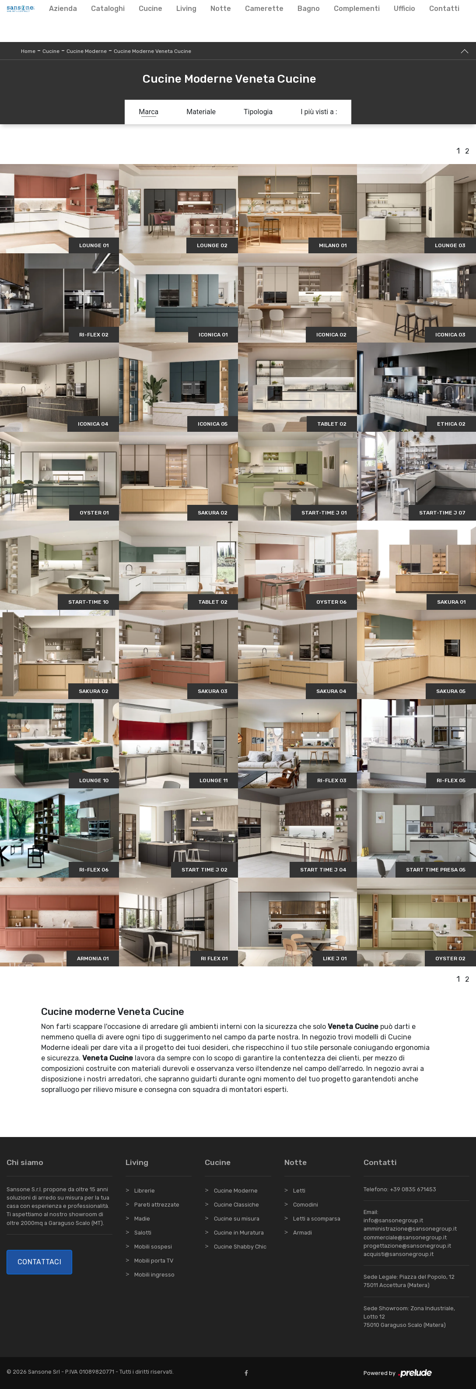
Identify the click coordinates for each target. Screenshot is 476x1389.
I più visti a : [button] (319, 112)
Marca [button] (148, 112)
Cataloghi (108, 8)
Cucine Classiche (236, 1204)
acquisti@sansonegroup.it (399, 1254)
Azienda (63, 8)
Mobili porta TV (153, 1260)
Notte (220, 8)
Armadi (302, 1232)
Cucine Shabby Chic (240, 1246)
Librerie (144, 1190)
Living (186, 8)
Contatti (444, 8)
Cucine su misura (236, 1218)
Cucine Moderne (86, 51)
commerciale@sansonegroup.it (405, 1237)
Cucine (150, 8)
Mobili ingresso (154, 1274)
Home (28, 51)
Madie (142, 1218)
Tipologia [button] (258, 112)
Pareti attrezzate (156, 1204)
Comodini (305, 1204)
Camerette (264, 8)
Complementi (357, 8)
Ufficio (404, 8)
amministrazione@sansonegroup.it (410, 1228)
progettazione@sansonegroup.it (407, 1245)
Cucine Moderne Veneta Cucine (152, 51)
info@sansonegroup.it (393, 1220)
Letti (299, 1190)
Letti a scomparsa (316, 1218)
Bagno (309, 8)
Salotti (142, 1232)
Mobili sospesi (153, 1246)
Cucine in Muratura (239, 1232)
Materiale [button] (201, 112)
